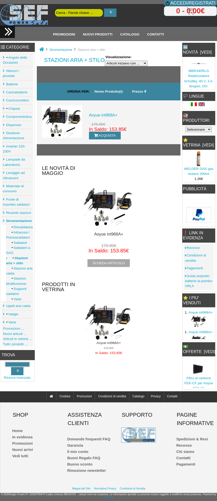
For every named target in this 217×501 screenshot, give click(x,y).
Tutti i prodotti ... (14, 344)
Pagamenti (194, 268)
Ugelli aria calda (17, 306)
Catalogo (129, 34)
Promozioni (64, 34)
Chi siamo (185, 451)
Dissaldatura (19, 227)
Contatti (155, 34)
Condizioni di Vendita (132, 488)
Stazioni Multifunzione (16, 281)
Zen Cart (108, 497)
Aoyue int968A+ (103, 115)
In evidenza (22, 437)
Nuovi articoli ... (14, 334)
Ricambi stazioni (18, 213)
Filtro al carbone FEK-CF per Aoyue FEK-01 (198, 383)
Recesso (192, 248)
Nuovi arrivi (22, 449)
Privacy (156, 396)
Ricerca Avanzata (17, 377)
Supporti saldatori (16, 291)
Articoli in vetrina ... (17, 339)
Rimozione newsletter (86, 470)
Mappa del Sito (81, 488)
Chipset (12, 108)
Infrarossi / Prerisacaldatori (18, 234)
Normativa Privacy (105, 488)
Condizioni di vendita (195, 257)
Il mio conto (77, 451)
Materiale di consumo (13, 188)
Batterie (11, 84)
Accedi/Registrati (192, 3)
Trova (8, 355)
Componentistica (18, 117)
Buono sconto (80, 464)
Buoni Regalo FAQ (83, 458)
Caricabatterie (16, 92)
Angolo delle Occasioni (15, 60)
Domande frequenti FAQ (88, 439)
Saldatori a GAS (18, 250)
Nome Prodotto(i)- (109, 91)
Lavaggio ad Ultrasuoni (14, 175)
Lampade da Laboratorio (14, 162)
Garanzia (75, 445)
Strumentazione (60, 50)
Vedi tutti (20, 456)
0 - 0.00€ (190, 11)
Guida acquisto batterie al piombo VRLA (198, 281)
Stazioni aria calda (19, 270)
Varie (13, 299)
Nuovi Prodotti (97, 34)
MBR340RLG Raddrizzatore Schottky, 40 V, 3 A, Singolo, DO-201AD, (198, 81)
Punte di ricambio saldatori (16, 202)
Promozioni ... (13, 328)
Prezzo (139, 91)
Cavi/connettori (17, 100)
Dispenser (13, 125)
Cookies (64, 396)
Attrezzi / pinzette (11, 73)
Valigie (11, 314)
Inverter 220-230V (14, 148)
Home (17, 431)
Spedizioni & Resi (192, 439)
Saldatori (16, 243)
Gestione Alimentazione (13, 135)
